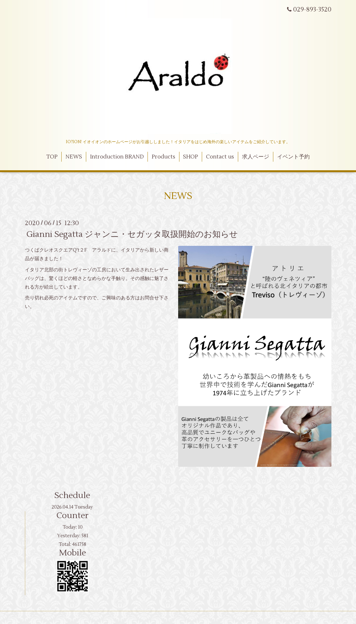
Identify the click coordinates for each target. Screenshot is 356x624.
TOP (51, 156)
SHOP (190, 156)
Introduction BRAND (117, 156)
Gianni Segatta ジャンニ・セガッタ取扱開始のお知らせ (132, 234)
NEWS (73, 156)
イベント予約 (293, 156)
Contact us (220, 156)
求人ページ (255, 156)
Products (163, 156)
